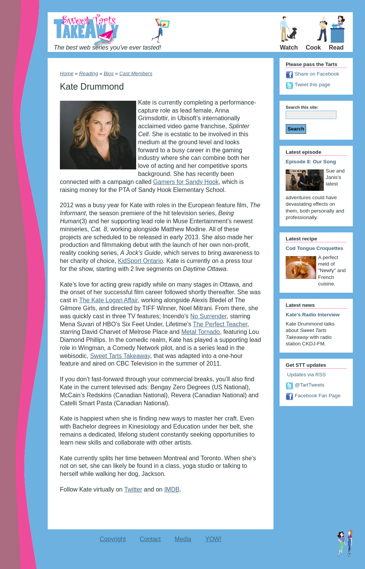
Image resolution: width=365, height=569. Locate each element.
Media (183, 539)
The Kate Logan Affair (108, 300)
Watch (289, 47)
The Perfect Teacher (220, 324)
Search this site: (302, 107)
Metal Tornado (200, 332)
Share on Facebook (312, 74)
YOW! (213, 539)
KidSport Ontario (140, 261)
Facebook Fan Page (313, 395)
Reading (88, 73)
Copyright (112, 539)
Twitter (133, 489)
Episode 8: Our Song (311, 161)
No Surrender (208, 316)
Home (67, 73)
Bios (109, 73)
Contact (150, 539)
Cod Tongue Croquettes (314, 248)
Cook (313, 47)
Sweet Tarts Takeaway (120, 356)
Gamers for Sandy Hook (186, 182)
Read (336, 47)
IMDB (172, 489)
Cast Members (136, 73)
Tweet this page (308, 84)
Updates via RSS (306, 374)
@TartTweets (305, 385)
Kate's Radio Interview (313, 315)
